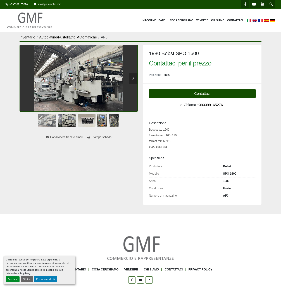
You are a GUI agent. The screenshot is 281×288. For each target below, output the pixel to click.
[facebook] (245, 4)
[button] (154, 20)
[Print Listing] (99, 137)
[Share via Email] (64, 137)
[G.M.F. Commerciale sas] (140, 247)
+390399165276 (18, 4)
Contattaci (235, 20)
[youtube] (254, 4)
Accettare (13, 279)
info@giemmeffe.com (49, 4)
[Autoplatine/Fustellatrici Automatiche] (68, 37)
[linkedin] (262, 4)
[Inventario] (27, 37)
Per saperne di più (45, 279)
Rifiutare (27, 279)
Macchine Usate (153, 20)
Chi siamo (217, 20)
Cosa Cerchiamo (181, 20)
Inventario (77, 269)
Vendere (202, 20)
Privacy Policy (200, 269)
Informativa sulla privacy (18, 273)
